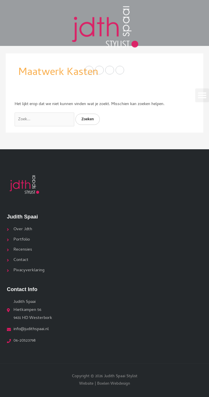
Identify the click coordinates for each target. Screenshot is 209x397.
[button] (202, 93)
